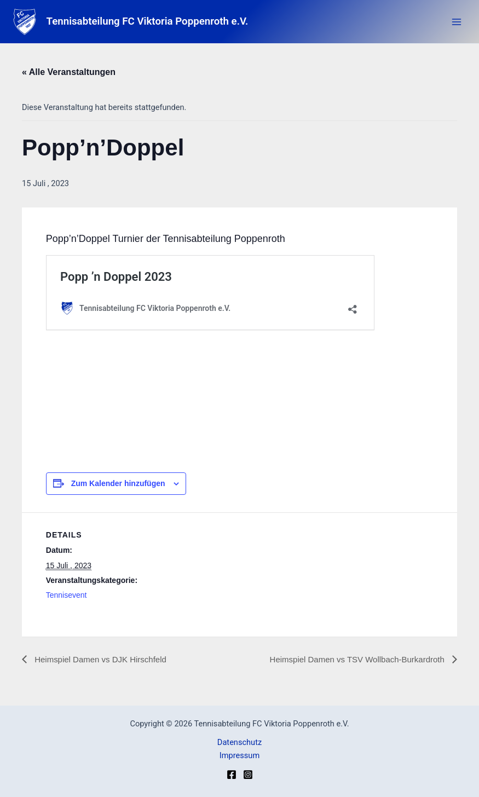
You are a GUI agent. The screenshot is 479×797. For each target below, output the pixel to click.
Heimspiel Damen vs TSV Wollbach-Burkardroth (352, 659)
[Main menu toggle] (456, 21)
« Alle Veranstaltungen (69, 72)
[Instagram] (248, 774)
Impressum (239, 755)
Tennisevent (66, 595)
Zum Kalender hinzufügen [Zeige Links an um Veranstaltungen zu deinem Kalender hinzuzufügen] (118, 483)
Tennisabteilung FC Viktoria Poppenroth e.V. (155, 21)
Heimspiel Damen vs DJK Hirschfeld (103, 659)
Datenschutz (239, 742)
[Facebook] (231, 774)
